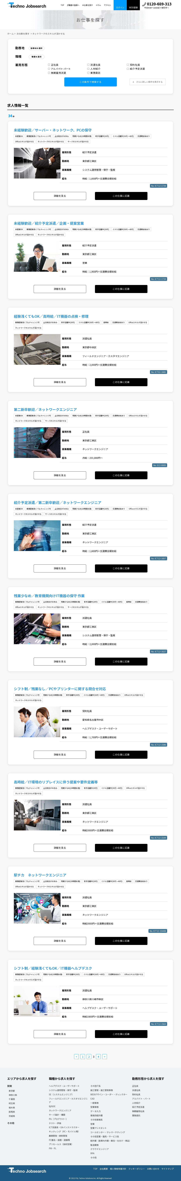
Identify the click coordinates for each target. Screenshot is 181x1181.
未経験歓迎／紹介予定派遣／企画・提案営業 (49, 223)
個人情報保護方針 (118, 1168)
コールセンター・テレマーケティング (107, 1132)
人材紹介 (93, 68)
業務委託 (93, 72)
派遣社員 (93, 64)
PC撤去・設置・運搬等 (59, 1139)
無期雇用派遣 (57, 72)
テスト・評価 (55, 1123)
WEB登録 (133, 7)
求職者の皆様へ (73, 5)
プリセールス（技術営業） (61, 1144)
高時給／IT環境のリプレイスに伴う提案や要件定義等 (56, 781)
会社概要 (104, 1168)
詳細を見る (60, 195)
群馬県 (12, 1111)
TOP (62, 5)
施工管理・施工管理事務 (101, 1090)
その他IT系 (95, 1085)
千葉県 (12, 1099)
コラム (98, 5)
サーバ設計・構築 (57, 1114)
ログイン (120, 7)
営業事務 (94, 1106)
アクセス (107, 5)
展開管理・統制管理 (58, 1135)
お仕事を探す (87, 5)
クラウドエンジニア (99, 1149)
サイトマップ (167, 1168)
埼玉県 (12, 1103)
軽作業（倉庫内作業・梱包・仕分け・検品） (110, 1140)
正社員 (53, 64)
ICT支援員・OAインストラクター (64, 1127)
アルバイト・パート (59, 68)
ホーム (10, 33)
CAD (92, 1098)
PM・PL (52, 1148)
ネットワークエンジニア (60, 1110)
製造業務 (94, 1144)
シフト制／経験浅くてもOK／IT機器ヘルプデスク (53, 968)
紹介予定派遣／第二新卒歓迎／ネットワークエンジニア (57, 502)
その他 (10, 1123)
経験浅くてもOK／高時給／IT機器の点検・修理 (51, 316)
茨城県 (12, 1116)
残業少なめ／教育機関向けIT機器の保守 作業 (49, 595)
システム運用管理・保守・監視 (63, 1090)
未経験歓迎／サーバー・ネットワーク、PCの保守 (53, 129)
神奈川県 (13, 1095)
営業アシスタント (98, 1128)
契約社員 (133, 64)
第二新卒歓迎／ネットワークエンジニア (45, 409)
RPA (92, 1153)
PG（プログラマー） (58, 1118)
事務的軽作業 (96, 1115)
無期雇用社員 (138, 1111)
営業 (92, 1123)
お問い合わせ (153, 1168)
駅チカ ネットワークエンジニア (40, 874)
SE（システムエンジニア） (61, 1094)
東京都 (12, 1090)
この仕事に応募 (121, 195)
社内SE (52, 1106)
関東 (9, 1086)
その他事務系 (96, 1119)
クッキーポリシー (136, 1168)
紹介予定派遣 (136, 68)
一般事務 (94, 1102)
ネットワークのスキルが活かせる (48, 33)
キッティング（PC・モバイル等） (64, 1131)
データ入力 (95, 1111)
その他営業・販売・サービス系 (104, 1136)
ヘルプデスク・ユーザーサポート (64, 1085)
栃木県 (12, 1107)
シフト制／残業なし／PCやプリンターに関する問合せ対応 (60, 688)
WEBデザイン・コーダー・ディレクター (108, 1094)
